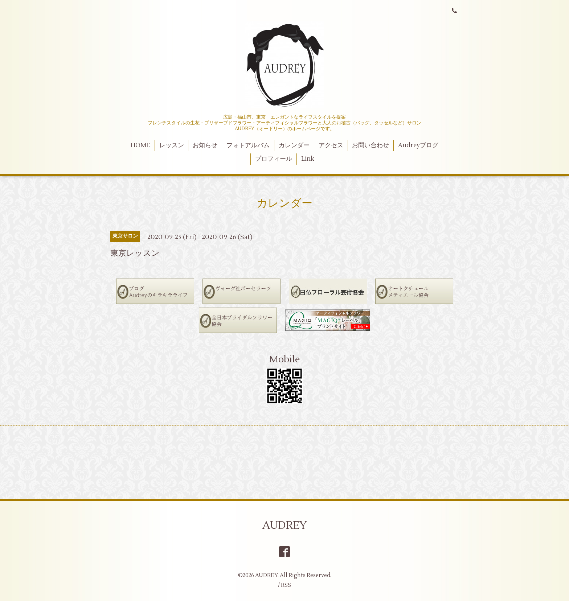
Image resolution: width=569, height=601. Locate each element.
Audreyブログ (418, 145)
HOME (140, 145)
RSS (286, 585)
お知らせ (205, 145)
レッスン (171, 145)
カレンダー (294, 145)
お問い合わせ (370, 145)
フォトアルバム (248, 145)
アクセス (331, 145)
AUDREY (284, 525)
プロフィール (273, 159)
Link (307, 159)
